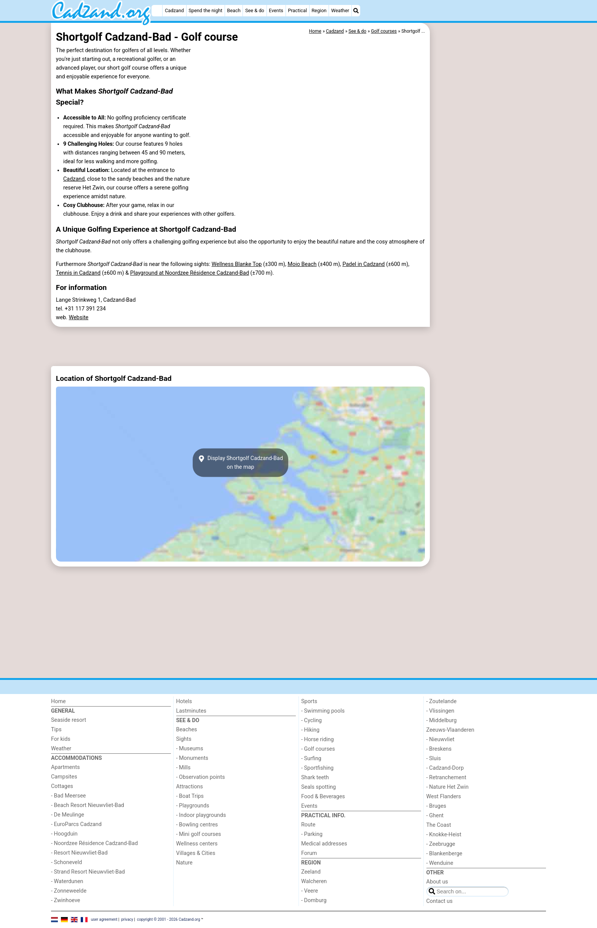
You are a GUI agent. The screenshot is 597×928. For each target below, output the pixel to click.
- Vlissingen (440, 711)
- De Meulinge (67, 815)
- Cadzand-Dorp (445, 768)
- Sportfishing (317, 768)
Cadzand (174, 10)
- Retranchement (446, 777)
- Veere (309, 891)
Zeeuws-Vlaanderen (450, 730)
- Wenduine (439, 863)
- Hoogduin (64, 834)
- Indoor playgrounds (201, 815)
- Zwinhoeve (65, 900)
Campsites (64, 777)
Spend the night (205, 10)
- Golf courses (318, 749)
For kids (60, 739)
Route (308, 824)
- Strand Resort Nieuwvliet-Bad (88, 872)
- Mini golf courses (198, 834)
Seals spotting (318, 787)
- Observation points (200, 777)
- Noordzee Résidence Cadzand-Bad (94, 843)
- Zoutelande (441, 701)
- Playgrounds (192, 805)
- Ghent (435, 815)
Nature (184, 863)
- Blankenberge (444, 853)
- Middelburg (441, 720)
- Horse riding (317, 739)
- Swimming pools (323, 711)
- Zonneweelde (68, 891)
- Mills (183, 767)
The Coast (438, 825)
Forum (309, 853)
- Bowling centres (197, 824)
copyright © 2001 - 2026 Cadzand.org (168, 919)
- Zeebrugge (440, 844)
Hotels (184, 701)
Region (318, 10)
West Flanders (443, 796)
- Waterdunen (67, 881)
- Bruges (436, 806)
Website (79, 317)
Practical (297, 10)
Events (276, 10)
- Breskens (439, 749)
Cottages (62, 786)
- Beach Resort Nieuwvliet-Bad (87, 805)
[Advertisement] (489, 198)
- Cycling (311, 720)
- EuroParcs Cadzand (76, 824)
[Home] (157, 10)
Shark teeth (315, 777)
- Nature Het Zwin (447, 787)
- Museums (189, 748)
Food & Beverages (323, 796)
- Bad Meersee (68, 796)
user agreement (104, 919)
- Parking (311, 834)
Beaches (186, 729)
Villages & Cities (195, 853)
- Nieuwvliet (440, 739)
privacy (127, 919)
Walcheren (314, 881)
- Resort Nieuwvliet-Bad (79, 853)
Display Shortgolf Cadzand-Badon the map (240, 462)
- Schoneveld (66, 862)
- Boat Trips (190, 796)
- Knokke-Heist (443, 834)
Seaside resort (68, 720)
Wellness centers (197, 843)
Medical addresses (324, 843)
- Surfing (311, 758)
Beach (233, 10)
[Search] (356, 10)
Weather (340, 10)
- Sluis (433, 758)
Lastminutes (191, 711)
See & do (254, 10)
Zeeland (311, 872)
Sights (184, 739)
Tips (56, 729)
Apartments (65, 767)
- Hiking (310, 730)
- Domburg (314, 900)
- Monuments (192, 758)
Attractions (189, 786)
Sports (309, 701)
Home (58, 701)
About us (437, 882)
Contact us (439, 901)
